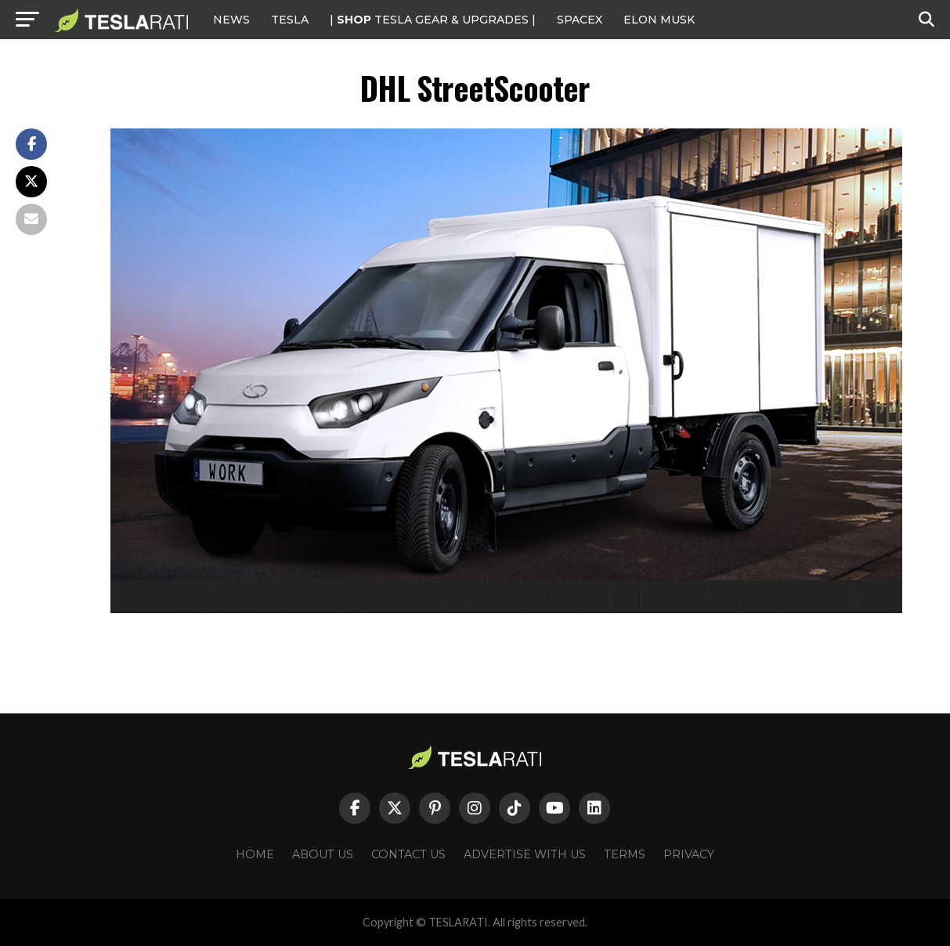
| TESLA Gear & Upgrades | (433, 20)
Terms (624, 854)
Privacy (688, 854)
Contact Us (408, 854)
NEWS (231, 20)
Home (255, 854)
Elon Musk (659, 20)
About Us (322, 854)
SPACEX (579, 20)
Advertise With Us (525, 854)
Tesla (290, 20)
